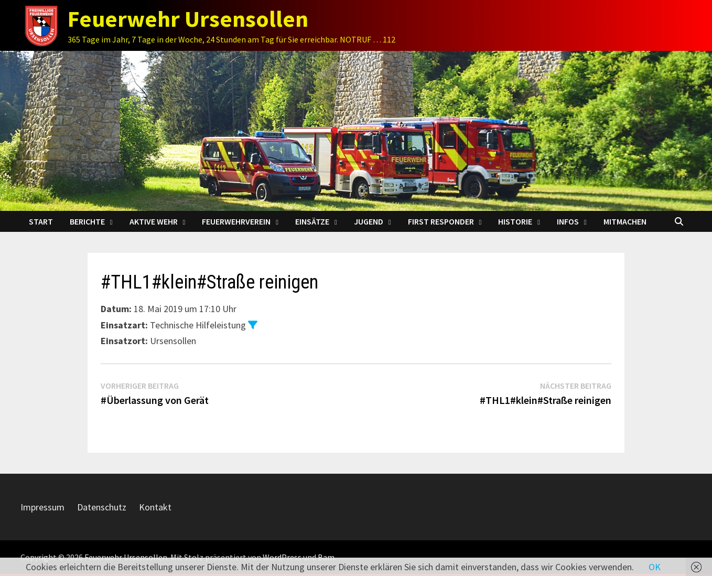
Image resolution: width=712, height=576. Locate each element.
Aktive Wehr (154, 221)
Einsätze (312, 221)
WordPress (282, 557)
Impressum (42, 507)
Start (41, 221)
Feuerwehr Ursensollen (188, 18)
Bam (326, 557)
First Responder (441, 221)
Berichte (87, 221)
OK (655, 567)
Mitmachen (624, 221)
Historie (515, 221)
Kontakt (155, 507)
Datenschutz (101, 507)
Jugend (368, 221)
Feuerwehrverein (236, 221)
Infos (568, 221)
